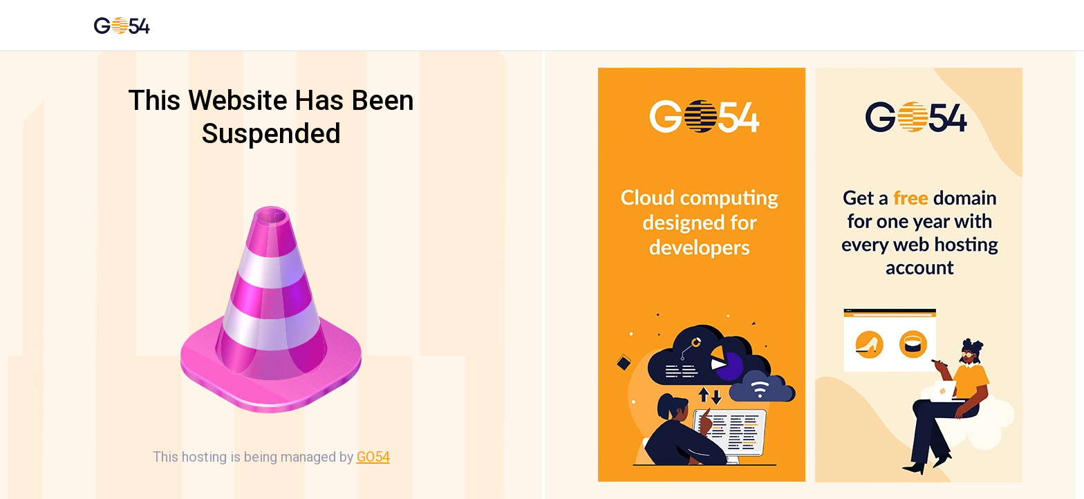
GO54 (373, 457)
